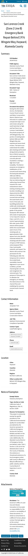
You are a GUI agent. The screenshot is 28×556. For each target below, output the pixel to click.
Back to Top (5, 540)
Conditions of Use (19, 540)
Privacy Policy (5, 543)
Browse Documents (20, 546)
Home (2, 11)
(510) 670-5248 (14, 342)
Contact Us (19, 1)
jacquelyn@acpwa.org (16, 349)
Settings (24, 1)
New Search (14, 536)
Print (21, 536)
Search (8, 11)
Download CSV (5, 536)
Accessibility (18, 543)
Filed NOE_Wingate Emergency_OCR (18, 493)
